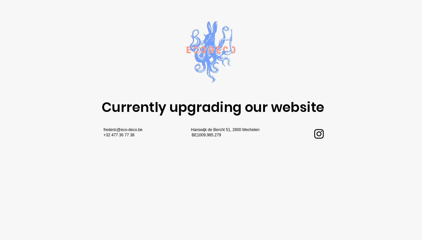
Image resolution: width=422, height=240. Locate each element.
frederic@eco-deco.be (123, 129)
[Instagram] (319, 133)
